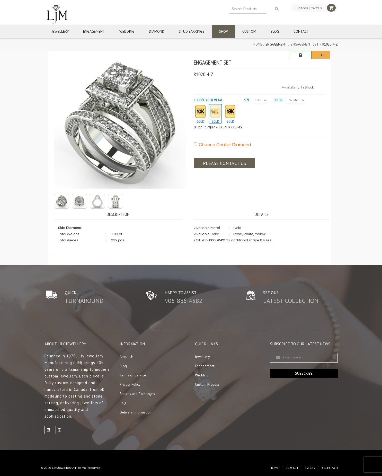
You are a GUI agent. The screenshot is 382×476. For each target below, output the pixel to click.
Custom (249, 31)
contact (330, 468)
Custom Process (207, 384)
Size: (247, 100)
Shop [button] (223, 31)
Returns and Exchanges (137, 393)
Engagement (94, 31)
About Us (127, 356)
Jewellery (60, 31)
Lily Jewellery (62, 468)
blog (310, 468)
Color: (278, 100)
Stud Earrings (192, 31)
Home (257, 44)
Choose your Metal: (208, 100)
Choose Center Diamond (222, 144)
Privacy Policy (130, 384)
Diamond (156, 31)
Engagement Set (305, 44)
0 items (302, 8)
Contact (301, 31)
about (292, 468)
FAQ (123, 403)
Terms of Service (133, 375)
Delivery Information (135, 412)
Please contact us (224, 163)
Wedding (127, 31)
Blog (275, 31)
